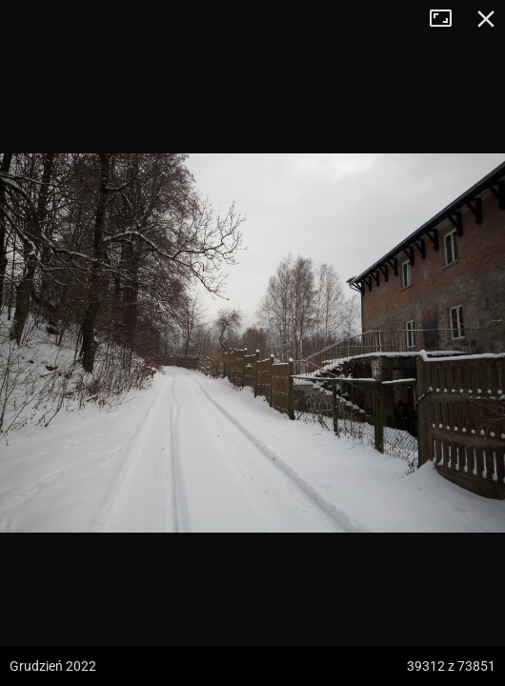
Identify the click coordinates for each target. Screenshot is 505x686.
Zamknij (486, 19)
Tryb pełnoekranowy (448, 19)
